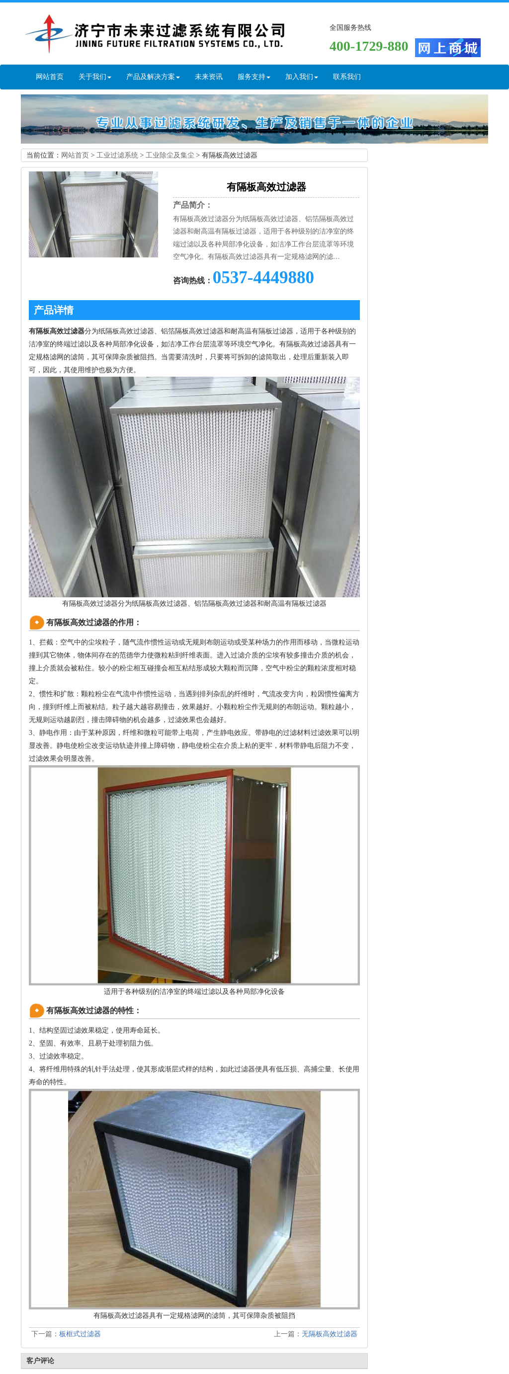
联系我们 (347, 77)
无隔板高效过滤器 (329, 1334)
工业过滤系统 (117, 155)
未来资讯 (209, 77)
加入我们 (301, 77)
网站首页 (50, 77)
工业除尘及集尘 (170, 155)
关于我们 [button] (95, 77)
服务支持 (254, 77)
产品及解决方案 (153, 77)
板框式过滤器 (80, 1334)
